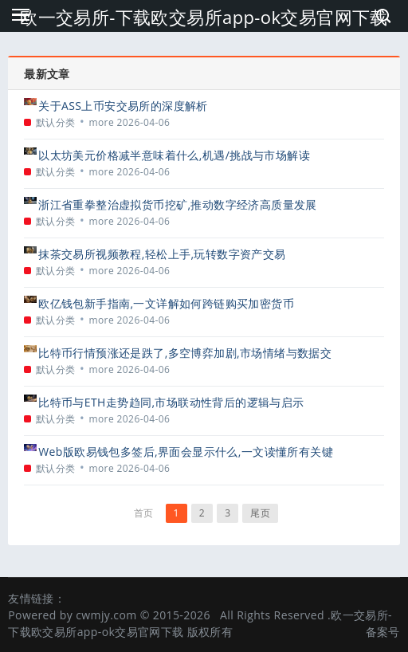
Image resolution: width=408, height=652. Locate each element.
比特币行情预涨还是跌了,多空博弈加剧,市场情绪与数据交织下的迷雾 (185, 352)
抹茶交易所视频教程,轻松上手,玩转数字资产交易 (161, 253)
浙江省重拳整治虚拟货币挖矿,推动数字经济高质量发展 (177, 204)
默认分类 (56, 122)
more (101, 122)
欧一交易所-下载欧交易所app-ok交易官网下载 (204, 17)
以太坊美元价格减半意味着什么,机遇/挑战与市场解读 (174, 155)
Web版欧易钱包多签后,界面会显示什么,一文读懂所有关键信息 (185, 451)
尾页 (260, 513)
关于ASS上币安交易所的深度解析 (123, 105)
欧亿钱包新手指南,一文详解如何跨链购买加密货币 (166, 303)
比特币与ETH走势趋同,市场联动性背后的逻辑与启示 (171, 402)
